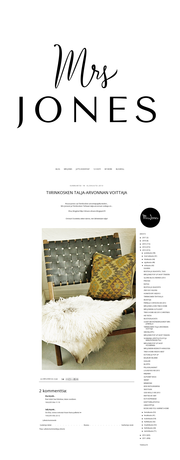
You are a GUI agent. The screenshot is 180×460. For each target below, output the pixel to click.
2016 (144, 241)
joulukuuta (148, 253)
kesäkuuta (148, 415)
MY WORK (108, 169)
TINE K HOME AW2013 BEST (154, 352)
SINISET (146, 380)
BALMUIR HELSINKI (151, 358)
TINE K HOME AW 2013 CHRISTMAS (157, 312)
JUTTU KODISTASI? (83, 169)
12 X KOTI (97, 169)
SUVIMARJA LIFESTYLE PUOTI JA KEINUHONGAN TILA (155, 339)
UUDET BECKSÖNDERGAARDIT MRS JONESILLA (157, 323)
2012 (144, 435)
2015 (144, 244)
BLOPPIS (147, 364)
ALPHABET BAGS (150, 377)
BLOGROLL (120, 169)
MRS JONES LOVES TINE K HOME (155, 306)
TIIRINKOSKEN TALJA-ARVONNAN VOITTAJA (156, 328)
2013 (144, 250)
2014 (144, 247)
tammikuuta (149, 431)
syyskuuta (148, 262)
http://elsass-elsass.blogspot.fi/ (93, 211)
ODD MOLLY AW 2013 (152, 392)
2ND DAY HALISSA (150, 290)
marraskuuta (149, 256)
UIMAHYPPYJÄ (149, 405)
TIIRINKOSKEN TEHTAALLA (153, 296)
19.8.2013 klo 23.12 (52, 415)
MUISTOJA (147, 300)
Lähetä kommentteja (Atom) (54, 429)
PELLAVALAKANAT (150, 367)
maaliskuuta (149, 425)
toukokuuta (148, 418)
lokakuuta (148, 259)
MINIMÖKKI (148, 383)
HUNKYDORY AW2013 (152, 293)
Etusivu (86, 425)
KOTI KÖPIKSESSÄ (150, 399)
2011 (144, 438)
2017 (144, 237)
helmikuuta (148, 428)
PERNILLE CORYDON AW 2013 (155, 303)
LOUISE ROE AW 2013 (152, 370)
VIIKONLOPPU (149, 332)
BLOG (58, 169)
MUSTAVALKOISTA (150, 319)
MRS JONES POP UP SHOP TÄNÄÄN (157, 274)
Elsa (46, 396)
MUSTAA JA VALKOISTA (152, 287)
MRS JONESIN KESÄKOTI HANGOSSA (157, 348)
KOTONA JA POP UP (151, 355)
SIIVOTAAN (148, 389)
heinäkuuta (148, 412)
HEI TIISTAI (148, 315)
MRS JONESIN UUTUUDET (153, 309)
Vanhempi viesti (127, 425)
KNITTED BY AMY (150, 396)
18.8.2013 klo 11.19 (52, 402)
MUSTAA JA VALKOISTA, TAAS (154, 271)
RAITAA (146, 284)
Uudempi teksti (45, 425)
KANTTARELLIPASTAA (152, 402)
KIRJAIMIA (147, 373)
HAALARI (147, 361)
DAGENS (147, 268)
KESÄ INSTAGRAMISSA (152, 386)
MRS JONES (68, 169)
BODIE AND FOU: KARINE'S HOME (156, 408)
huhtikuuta (148, 422)
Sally (47, 409)
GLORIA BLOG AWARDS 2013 (154, 278)
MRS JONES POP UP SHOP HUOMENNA (153, 344)
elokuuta (147, 265)
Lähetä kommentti (49, 420)
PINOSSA (147, 281)
